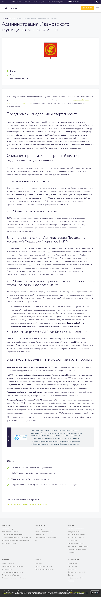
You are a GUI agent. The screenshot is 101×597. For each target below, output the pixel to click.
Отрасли (5, 559)
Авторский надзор (74, 531)
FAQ (36, 539)
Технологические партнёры (77, 571)
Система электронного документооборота (16, 536)
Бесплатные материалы (55, 2)
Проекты (12, 18)
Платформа (40, 524)
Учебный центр (39, 2)
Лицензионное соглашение (44, 568)
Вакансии (71, 574)
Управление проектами (76, 528)
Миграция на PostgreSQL (76, 542)
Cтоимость (38, 562)
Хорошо (95, 592)
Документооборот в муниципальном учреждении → (27, 503)
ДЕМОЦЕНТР (87, 8)
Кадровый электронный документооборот (16, 539)
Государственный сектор (10, 574)
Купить (38, 559)
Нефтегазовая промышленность (12, 565)
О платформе (39, 528)
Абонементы (72, 539)
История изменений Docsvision (45, 536)
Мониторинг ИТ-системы (76, 534)
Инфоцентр (72, 568)
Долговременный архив (10, 531)
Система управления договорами (13, 534)
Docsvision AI (39, 534)
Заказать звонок (88, 2)
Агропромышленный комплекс (12, 571)
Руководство (72, 562)
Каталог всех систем (9, 542)
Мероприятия (72, 565)
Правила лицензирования (43, 565)
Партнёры (27, 2)
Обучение (71, 551)
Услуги (71, 524)
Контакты (71, 580)
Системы (6, 524)
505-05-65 (74, 2)
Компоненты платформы (43, 531)
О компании (16, 2)
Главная (5, 18)
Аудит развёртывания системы (78, 545)
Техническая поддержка (76, 536)
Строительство (7, 568)
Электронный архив (9, 528)
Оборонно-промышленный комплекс (15, 577)
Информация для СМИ (75, 577)
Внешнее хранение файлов (77, 548)
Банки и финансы (8, 562)
